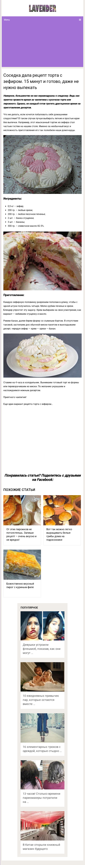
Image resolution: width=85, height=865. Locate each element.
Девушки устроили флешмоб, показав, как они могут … (42, 649)
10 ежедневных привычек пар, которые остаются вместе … (41, 700)
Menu (7, 19)
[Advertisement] (42, 45)
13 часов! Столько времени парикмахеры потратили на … (41, 798)
